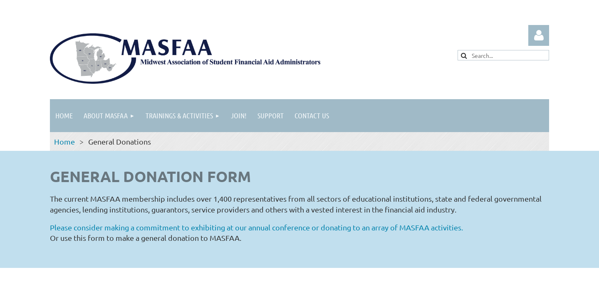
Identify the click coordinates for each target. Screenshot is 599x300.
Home (64, 141)
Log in (538, 35)
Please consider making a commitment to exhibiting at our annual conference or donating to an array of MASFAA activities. (257, 227)
